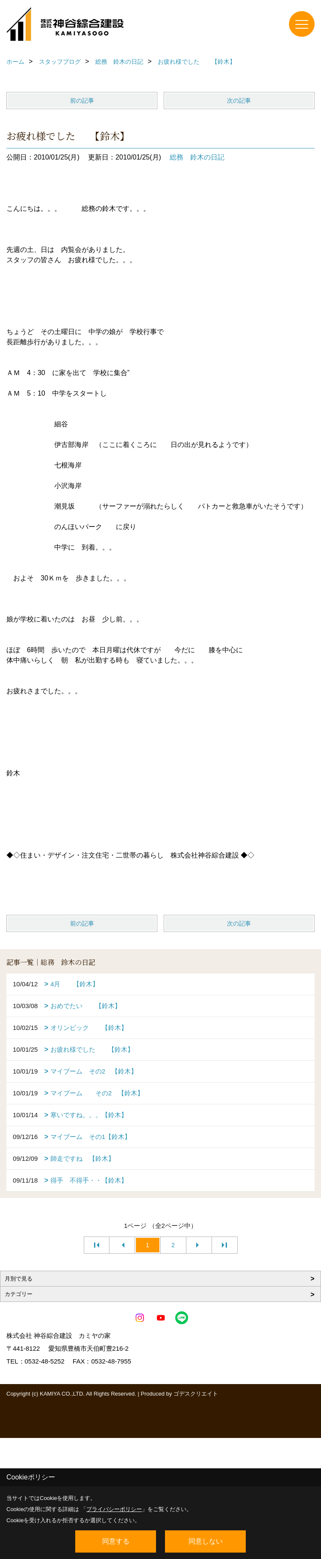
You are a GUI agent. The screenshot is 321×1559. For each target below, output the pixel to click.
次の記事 (239, 100)
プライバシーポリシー (114, 1509)
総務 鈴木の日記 (197, 157)
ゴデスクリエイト (196, 1393)
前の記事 (82, 100)
